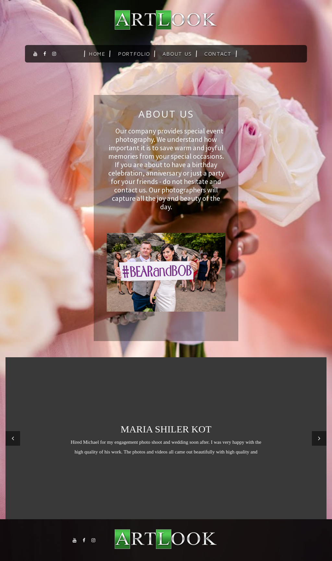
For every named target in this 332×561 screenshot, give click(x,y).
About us (177, 54)
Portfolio (134, 54)
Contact (217, 54)
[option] (166, 438)
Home (97, 54)
